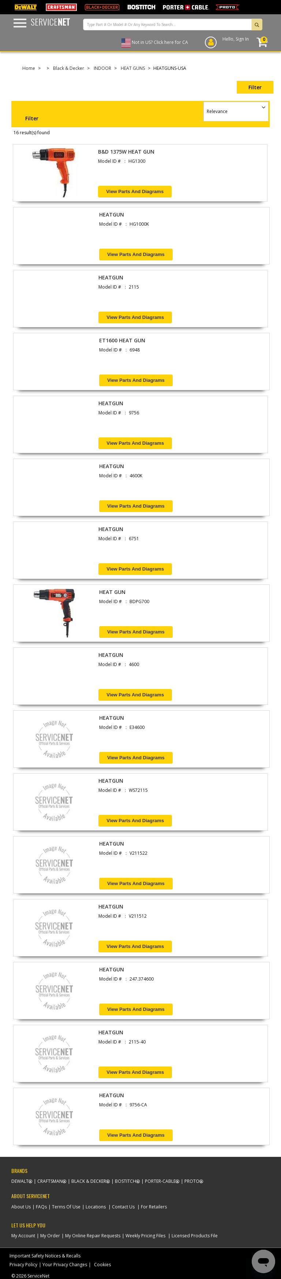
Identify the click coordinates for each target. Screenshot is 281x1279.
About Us (21, 1207)
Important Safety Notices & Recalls (45, 1256)
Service (50, 21)
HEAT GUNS (133, 68)
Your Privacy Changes (64, 1264)
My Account (23, 1236)
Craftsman (50, 1181)
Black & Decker (68, 68)
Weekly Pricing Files (145, 1236)
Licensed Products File (195, 1236)
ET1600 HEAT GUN (122, 340)
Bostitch (125, 1181)
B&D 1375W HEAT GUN (126, 151)
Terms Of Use (66, 1207)
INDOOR (102, 68)
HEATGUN (111, 214)
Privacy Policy (23, 1264)
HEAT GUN (112, 591)
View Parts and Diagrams (135, 191)
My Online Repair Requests (92, 1236)
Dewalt (20, 1181)
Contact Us (123, 1207)
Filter (255, 87)
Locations (96, 1207)
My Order (50, 1236)
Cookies (102, 1264)
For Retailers (154, 1207)
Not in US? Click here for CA (160, 42)
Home (28, 68)
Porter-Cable (160, 1181)
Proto (191, 1181)
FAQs (41, 1207)
